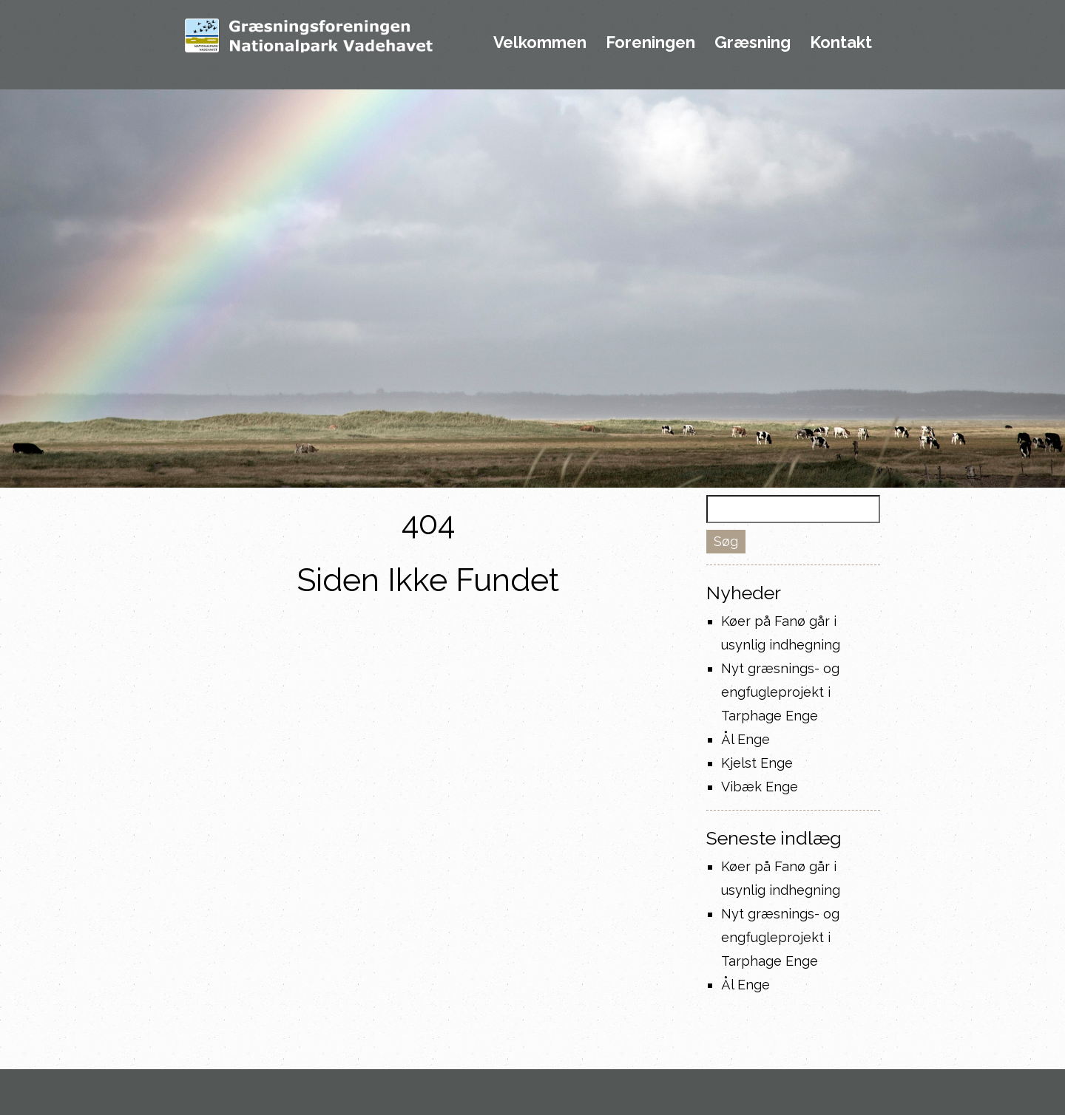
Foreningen (650, 43)
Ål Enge (745, 739)
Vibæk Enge (759, 786)
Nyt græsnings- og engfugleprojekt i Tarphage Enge (780, 692)
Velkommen (539, 43)
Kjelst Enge (757, 763)
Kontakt (841, 43)
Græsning (752, 43)
